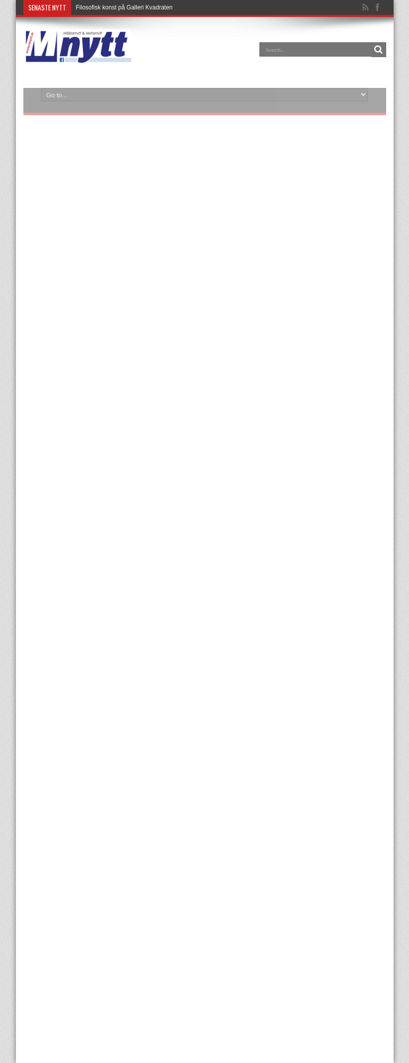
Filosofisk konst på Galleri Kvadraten (124, 7)
